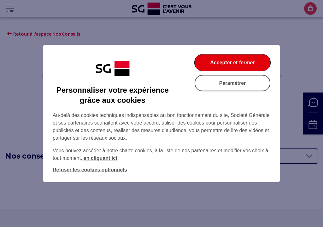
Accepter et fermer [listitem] (232, 62)
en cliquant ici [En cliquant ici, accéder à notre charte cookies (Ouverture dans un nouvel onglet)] (100, 158)
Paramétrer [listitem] (232, 83)
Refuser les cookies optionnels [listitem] (90, 169)
